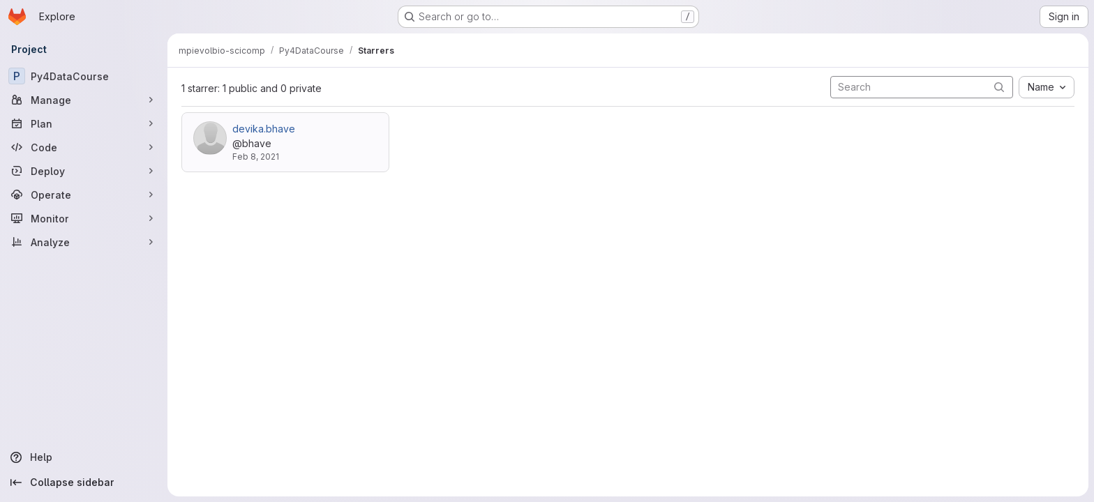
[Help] (84, 457)
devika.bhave (263, 129)
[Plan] (84, 123)
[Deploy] (84, 171)
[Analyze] (84, 242)
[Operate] (84, 194)
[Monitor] (84, 218)
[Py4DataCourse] (84, 76)
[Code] (84, 147)
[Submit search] (999, 87)
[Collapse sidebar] (84, 482)
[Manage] (84, 100)
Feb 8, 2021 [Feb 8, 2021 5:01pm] (255, 156)
